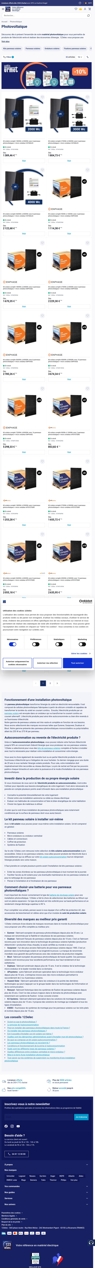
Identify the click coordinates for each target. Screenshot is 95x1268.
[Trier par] (87, 58)
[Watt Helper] (91, 1242)
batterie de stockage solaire (62, 896)
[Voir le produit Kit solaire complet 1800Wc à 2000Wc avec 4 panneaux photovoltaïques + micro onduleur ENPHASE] (24, 308)
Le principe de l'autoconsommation (23, 1026)
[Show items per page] (80, 58)
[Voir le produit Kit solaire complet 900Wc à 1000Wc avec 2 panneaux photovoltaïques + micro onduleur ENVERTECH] (69, 672)
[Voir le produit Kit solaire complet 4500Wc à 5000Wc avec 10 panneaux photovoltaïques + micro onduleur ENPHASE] (69, 380)
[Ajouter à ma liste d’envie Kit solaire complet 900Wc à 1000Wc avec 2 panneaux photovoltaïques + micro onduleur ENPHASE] (87, 171)
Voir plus (5, 42)
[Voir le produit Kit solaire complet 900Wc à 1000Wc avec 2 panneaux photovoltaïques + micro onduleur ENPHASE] (69, 235)
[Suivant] (57, 684)
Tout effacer (87, 1051)
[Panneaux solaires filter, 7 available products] (33, 49)
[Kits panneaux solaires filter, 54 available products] (12, 49)
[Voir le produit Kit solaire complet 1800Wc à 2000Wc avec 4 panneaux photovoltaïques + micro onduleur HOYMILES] (24, 162)
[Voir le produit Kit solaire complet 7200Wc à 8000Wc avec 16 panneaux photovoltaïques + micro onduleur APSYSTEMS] (24, 672)
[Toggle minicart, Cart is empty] (89, 9)
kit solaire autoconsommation (53, 858)
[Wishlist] (76, 9)
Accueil (4, 22)
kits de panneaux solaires (49, 749)
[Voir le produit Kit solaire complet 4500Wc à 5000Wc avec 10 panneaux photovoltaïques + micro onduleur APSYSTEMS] (69, 599)
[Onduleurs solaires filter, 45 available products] (52, 49)
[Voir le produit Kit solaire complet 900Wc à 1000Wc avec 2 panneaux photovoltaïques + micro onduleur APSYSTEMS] (69, 453)
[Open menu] (3, 9)
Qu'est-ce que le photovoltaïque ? (22, 1023)
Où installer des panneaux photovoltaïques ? (27, 1032)
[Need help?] (80, 3)
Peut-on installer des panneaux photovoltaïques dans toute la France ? (38, 1029)
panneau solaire (12, 714)
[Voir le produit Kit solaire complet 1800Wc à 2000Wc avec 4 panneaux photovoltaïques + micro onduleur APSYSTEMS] (24, 526)
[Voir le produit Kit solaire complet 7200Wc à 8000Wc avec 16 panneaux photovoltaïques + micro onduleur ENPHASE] (24, 453)
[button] (42, 574)
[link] (36, 684)
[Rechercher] (88, 16)
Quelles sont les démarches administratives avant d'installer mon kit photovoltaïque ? (45, 1038)
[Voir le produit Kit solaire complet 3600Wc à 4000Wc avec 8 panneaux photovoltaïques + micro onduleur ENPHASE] (24, 380)
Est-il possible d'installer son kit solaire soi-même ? (30, 1035)
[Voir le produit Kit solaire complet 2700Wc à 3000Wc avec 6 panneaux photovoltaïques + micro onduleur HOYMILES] (69, 162)
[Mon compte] (85, 9)
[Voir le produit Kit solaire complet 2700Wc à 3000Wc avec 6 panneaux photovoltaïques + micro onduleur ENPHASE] (69, 308)
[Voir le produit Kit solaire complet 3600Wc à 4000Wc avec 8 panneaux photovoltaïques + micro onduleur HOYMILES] (24, 235)
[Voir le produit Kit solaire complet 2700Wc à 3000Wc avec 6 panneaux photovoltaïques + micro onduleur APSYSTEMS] (69, 526)
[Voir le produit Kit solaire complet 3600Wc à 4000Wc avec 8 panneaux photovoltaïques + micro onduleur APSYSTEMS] (24, 599)
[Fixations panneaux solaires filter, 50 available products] (75, 49)
